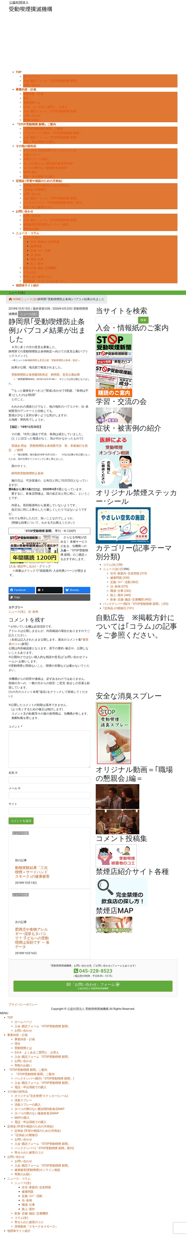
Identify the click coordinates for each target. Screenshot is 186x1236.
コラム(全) (30, 272)
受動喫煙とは (32, 102)
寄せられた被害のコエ (37, 207)
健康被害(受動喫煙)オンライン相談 (46, 224)
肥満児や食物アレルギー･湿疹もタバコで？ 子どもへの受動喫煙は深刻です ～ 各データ (32, 938)
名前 (13, 772)
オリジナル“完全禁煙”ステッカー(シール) (49, 150)
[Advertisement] (93, 42)
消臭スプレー (32, 155)
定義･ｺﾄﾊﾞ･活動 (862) (124, 582)
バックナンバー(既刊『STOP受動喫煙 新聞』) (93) (135, 604)
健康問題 (36, 246)
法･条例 (35, 255)
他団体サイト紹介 (19, 1231)
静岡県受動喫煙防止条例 (27, 473)
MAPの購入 (30, 172)
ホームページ (32, 76)
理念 (26, 98)
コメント (14, 726)
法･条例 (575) (119, 586)
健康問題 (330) (120, 577)
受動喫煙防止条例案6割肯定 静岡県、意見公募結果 (45, 374)
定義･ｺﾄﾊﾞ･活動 (40, 250)
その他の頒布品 (17, 1091)
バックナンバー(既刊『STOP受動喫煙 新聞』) (52, 133)
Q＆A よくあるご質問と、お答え (45, 107)
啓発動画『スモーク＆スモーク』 (45, 281)
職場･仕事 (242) (120, 591)
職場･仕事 (36, 259)
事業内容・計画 (33, 94)
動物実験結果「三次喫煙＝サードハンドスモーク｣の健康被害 (32, 872)
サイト (13, 804)
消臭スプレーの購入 (36, 159)
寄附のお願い (32, 120)
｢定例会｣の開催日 (34, 189)
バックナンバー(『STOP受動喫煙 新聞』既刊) (52, 202)
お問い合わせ (32, 85)
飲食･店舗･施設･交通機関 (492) (130, 599)
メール (14, 788)
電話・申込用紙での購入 (39, 141)
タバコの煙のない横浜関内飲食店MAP (48, 163)
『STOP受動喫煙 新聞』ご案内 (43, 128)
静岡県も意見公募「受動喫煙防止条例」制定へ (55, 360)
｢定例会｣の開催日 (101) (118, 608)
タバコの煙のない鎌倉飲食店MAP (45, 168)
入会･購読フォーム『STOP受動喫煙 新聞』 (51, 81)
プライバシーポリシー (23, 1004)
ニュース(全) (31, 237)
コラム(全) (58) (113, 564)
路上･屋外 (36, 263)
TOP (10, 1017)
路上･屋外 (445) (120, 595)
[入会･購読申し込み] (22, 566)
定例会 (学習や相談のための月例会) (46, 185)
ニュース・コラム (19, 1178)
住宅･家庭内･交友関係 (44, 242)
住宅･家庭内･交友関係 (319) (128, 573)
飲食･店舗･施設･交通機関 (39, 268)
